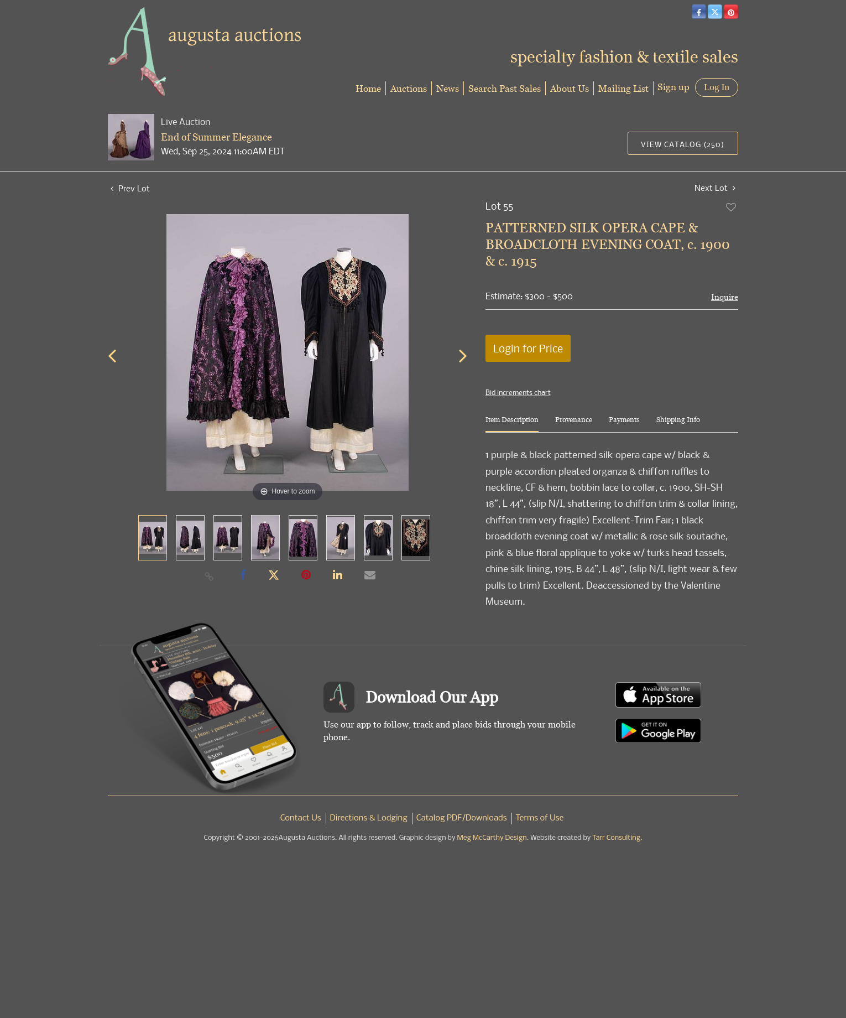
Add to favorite (731, 207)
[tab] (512, 424)
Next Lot (714, 188)
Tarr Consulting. (617, 838)
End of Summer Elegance (216, 137)
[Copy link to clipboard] (209, 576)
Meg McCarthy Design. (493, 838)
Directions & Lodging (369, 818)
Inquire (724, 297)
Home (368, 88)
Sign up (673, 86)
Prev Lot (130, 188)
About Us (569, 88)
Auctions (408, 88)
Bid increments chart (518, 392)
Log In (716, 87)
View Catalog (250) (682, 144)
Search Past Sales (504, 88)
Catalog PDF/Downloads (461, 818)
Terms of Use (540, 818)
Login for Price (528, 348)
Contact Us (300, 818)
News (447, 88)
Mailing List (623, 88)
